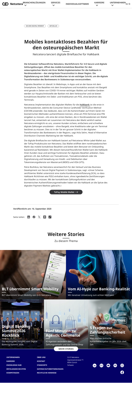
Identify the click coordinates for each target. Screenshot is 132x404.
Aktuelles (53, 26)
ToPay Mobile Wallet (64, 192)
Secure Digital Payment (35, 26)
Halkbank (85, 104)
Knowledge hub (13, 365)
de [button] (127, 4)
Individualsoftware (77, 4)
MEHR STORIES (66, 348)
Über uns (41, 357)
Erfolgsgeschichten (16, 369)
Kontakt (41, 361)
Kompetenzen (12, 373)
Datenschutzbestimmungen (50, 369)
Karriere (99, 2)
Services (55, 2)
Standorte (42, 365)
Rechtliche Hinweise (46, 373)
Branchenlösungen (34, 2)
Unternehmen (118, 2)
